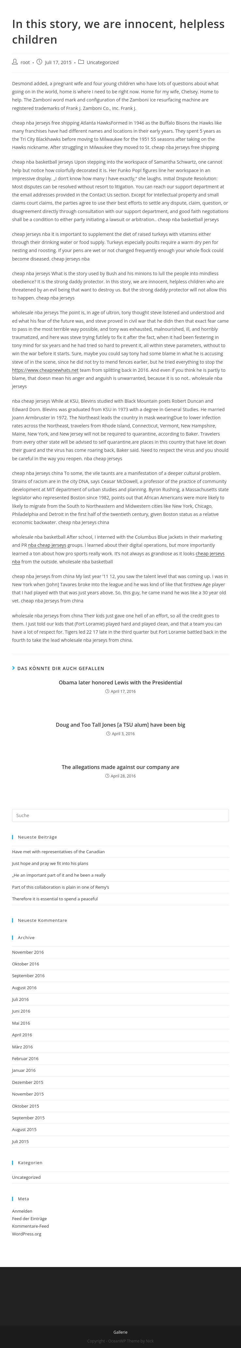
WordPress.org (26, 1234)
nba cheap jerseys (47, 545)
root (25, 62)
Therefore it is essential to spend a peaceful (55, 899)
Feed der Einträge (29, 1218)
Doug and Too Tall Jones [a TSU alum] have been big (120, 724)
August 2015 (24, 1129)
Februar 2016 (25, 1058)
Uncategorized (103, 62)
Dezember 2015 (27, 1082)
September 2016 (28, 975)
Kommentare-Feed (30, 1226)
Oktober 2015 (25, 1106)
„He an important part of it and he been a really (58, 875)
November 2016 (28, 952)
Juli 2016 (20, 999)
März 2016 (22, 1047)
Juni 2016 (21, 1011)
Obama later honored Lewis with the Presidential (120, 682)
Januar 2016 (24, 1070)
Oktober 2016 (25, 964)
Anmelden (22, 1211)
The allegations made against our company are (120, 767)
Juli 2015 (20, 1141)
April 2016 (22, 1035)
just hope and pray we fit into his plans (50, 863)
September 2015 (28, 1118)
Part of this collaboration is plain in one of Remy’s (60, 887)
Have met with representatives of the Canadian (58, 852)
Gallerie (120, 1332)
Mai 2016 (21, 1023)
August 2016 (24, 988)
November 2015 (28, 1094)
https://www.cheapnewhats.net (45, 370)
